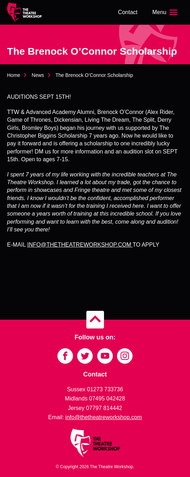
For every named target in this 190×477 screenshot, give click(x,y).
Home (13, 75)
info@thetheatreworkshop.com (103, 417)
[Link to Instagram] (125, 356)
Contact (127, 12)
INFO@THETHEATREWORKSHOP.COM (80, 245)
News (38, 75)
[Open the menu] (165, 12)
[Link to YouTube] (105, 356)
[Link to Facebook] (65, 356)
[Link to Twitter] (85, 356)
